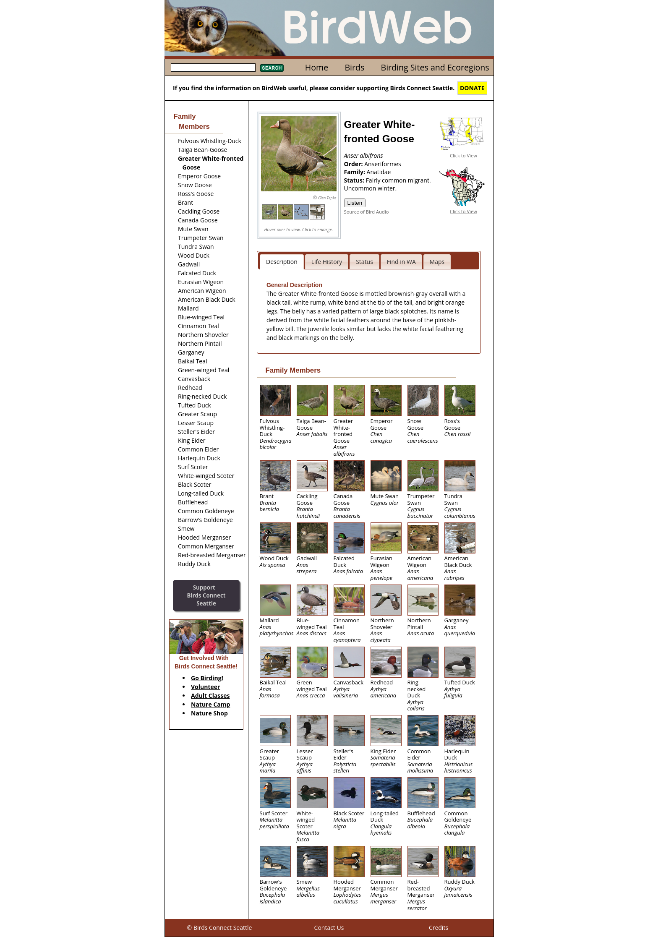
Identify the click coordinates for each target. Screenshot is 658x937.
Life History (326, 262)
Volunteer (205, 687)
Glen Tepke (327, 198)
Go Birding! (207, 678)
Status (364, 262)
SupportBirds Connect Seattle (206, 595)
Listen (355, 203)
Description (282, 262)
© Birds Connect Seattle (219, 928)
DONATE (472, 88)
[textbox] (213, 67)
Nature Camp (210, 704)
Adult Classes (210, 695)
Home (316, 67)
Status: (355, 180)
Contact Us (329, 928)
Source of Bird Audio (366, 212)
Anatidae (379, 172)
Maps (437, 262)
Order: (354, 164)
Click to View (463, 155)
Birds (354, 67)
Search (272, 68)
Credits (438, 928)
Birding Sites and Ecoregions (435, 67)
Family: (355, 172)
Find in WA (401, 262)
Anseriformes (382, 164)
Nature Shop (209, 713)
